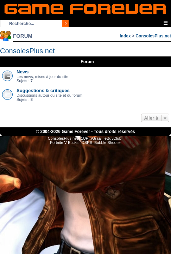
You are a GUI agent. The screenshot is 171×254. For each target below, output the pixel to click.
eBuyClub (112, 138)
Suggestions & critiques (43, 90)
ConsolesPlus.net (153, 36)
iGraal (96, 138)
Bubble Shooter (107, 142)
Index (125, 36)
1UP (84, 138)
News (22, 71)
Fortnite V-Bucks (64, 142)
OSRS (86, 142)
